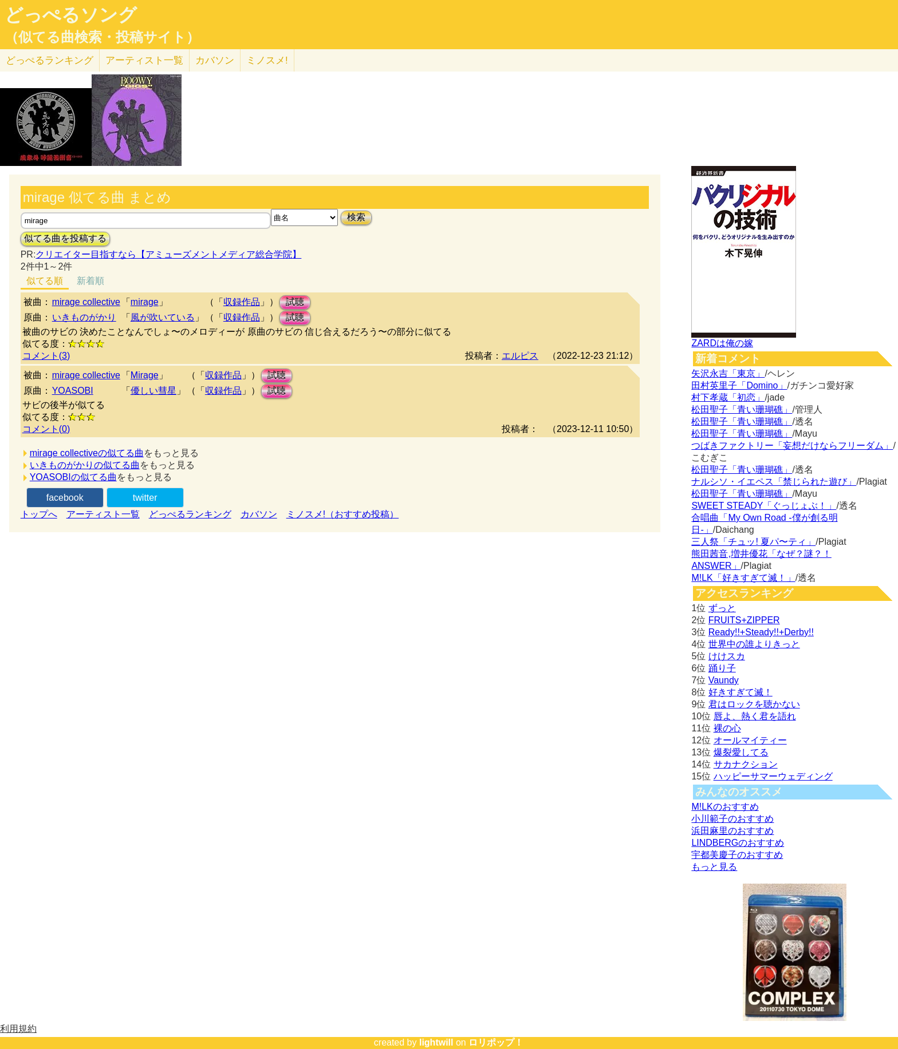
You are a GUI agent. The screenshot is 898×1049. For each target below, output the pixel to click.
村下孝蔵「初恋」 (728, 397)
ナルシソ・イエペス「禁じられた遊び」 (773, 481)
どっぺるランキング (190, 514)
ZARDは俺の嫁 (722, 343)
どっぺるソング (71, 15)
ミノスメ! (267, 60)
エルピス (520, 356)
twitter (145, 497)
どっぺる (49, 60)
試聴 (295, 302)
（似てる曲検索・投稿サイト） (102, 37)
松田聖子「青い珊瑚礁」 (741, 409)
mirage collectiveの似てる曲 (87, 453)
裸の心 (727, 728)
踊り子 (722, 668)
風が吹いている (163, 317)
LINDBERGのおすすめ (737, 843)
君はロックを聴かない (754, 704)
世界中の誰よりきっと (754, 644)
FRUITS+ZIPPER (744, 620)
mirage (145, 302)
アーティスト (144, 60)
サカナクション (746, 764)
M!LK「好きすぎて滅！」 (743, 578)
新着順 (90, 281)
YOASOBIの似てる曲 (73, 477)
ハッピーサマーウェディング (773, 776)
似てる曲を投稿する (65, 238)
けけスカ (726, 656)
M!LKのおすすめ (724, 807)
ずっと (722, 608)
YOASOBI (72, 390)
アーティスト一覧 (103, 514)
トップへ (39, 514)
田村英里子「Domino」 (739, 385)
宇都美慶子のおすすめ (737, 855)
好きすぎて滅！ (740, 692)
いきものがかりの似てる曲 (85, 465)
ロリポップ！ (495, 1042)
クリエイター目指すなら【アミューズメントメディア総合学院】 (168, 254)
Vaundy (723, 680)
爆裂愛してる (741, 752)
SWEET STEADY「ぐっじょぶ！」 (763, 505)
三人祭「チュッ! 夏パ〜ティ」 (753, 542)
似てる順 (44, 281)
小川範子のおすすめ (732, 819)
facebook (65, 497)
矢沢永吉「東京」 (728, 373)
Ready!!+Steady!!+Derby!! (761, 632)
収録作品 (241, 302)
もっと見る (714, 867)
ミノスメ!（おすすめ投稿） (342, 514)
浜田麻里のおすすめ (732, 831)
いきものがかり (84, 317)
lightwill (436, 1042)
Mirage (145, 375)
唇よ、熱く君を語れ (755, 716)
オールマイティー (750, 740)
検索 (356, 217)
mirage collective (86, 302)
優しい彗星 (153, 390)
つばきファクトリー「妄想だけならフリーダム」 (792, 445)
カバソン (214, 60)
